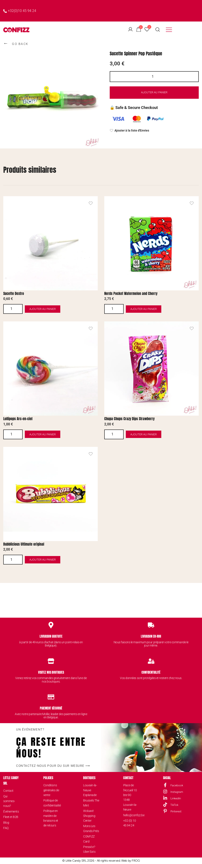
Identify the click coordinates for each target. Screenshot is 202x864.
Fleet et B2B (10, 817)
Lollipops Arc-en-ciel (17, 418)
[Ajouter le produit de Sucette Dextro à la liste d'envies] (90, 203)
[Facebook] (165, 785)
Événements (11, 811)
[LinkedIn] (165, 798)
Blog (6, 822)
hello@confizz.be (131, 815)
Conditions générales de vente (51, 790)
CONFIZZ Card (89, 839)
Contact (8, 790)
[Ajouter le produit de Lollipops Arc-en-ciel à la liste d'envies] (90, 328)
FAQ (5, 828)
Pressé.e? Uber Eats (89, 849)
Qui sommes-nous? (9, 801)
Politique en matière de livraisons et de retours (50, 818)
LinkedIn (175, 798)
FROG (136, 860)
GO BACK (16, 43)
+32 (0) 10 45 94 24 (129, 823)
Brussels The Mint (91, 803)
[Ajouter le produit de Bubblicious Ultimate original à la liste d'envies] (90, 454)
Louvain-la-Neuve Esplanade (90, 790)
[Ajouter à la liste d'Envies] (154, 131)
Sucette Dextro (13, 293)
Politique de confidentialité (51, 803)
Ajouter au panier (154, 92)
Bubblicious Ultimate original (23, 544)
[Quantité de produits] (154, 77)
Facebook (176, 785)
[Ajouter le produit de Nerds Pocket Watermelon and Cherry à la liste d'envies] (191, 203)
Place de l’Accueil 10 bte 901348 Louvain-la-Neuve (130, 797)
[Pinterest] (165, 811)
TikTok (174, 804)
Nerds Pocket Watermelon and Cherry (130, 293)
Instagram (176, 791)
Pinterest (176, 811)
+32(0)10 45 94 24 (19, 11)
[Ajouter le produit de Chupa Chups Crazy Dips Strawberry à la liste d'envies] (191, 328)
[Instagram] (165, 791)
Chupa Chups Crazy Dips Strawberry (129, 418)
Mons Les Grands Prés (91, 828)
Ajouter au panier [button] (55, 309)
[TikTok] (165, 804)
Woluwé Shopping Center (89, 815)
